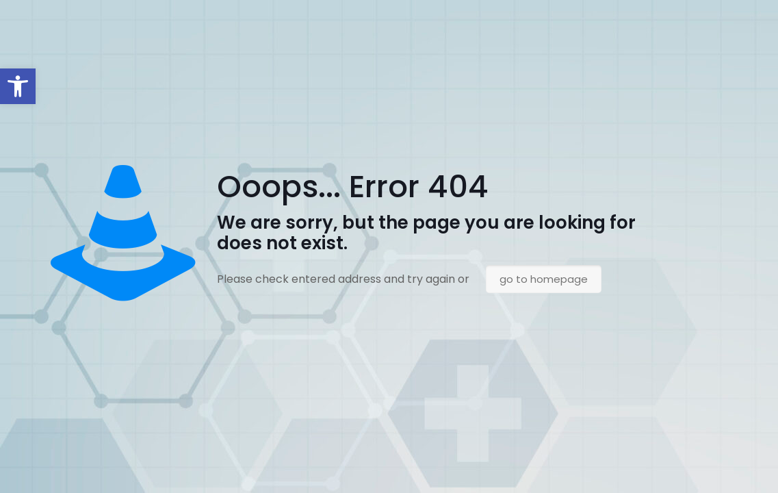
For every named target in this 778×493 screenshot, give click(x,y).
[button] (18, 86)
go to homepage (544, 279)
